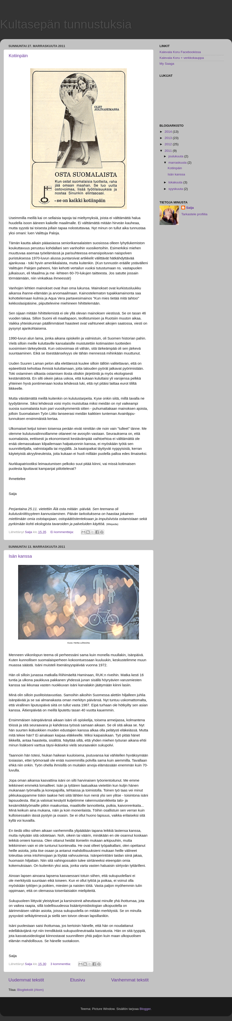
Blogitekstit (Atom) (30, 990)
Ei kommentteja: (63, 532)
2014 (169, 131)
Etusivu (77, 979)
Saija (190, 207)
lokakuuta (175, 182)
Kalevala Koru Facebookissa (180, 52)
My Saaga (167, 63)
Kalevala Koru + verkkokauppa (182, 58)
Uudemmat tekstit (26, 979)
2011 (169, 151)
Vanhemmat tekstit (130, 979)
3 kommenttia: (61, 964)
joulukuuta (176, 156)
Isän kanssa (20, 556)
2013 (169, 138)
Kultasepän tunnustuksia (66, 24)
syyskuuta (176, 189)
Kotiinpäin (18, 55)
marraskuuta (178, 162)
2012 (169, 144)
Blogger (145, 1009)
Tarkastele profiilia (194, 214)
